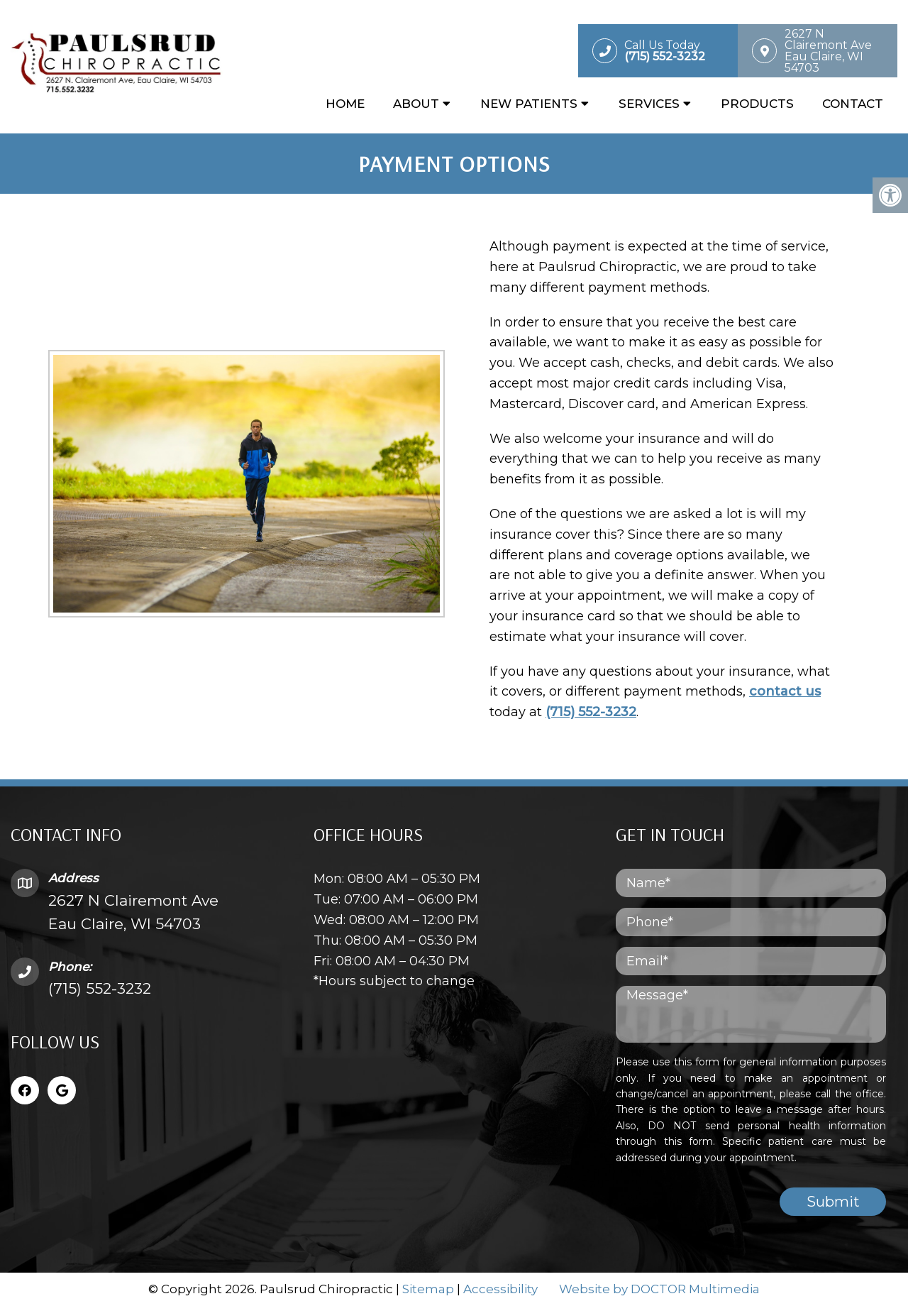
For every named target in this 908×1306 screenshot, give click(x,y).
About (416, 104)
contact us (781, 691)
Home (345, 104)
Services (649, 104)
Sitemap (428, 1288)
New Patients (528, 104)
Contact (852, 104)
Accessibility (500, 1288)
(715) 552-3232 (587, 712)
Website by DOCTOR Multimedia (659, 1288)
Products (757, 104)
